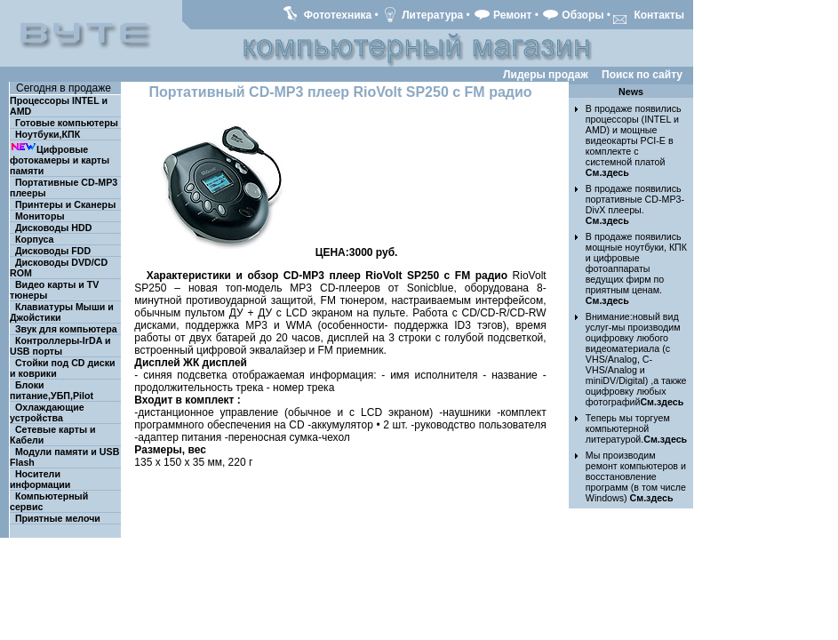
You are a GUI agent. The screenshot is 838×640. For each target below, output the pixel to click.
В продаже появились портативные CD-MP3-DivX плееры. (635, 204)
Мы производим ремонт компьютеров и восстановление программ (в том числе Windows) (636, 476)
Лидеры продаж (545, 74)
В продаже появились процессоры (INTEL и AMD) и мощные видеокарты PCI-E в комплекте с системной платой (634, 140)
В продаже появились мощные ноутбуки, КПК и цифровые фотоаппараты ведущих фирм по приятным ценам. (636, 268)
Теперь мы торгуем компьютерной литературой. (636, 428)
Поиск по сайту (642, 74)
